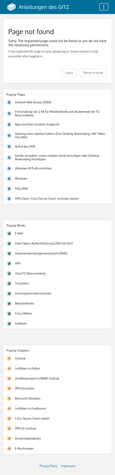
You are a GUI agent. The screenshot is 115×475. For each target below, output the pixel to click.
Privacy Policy (48, 466)
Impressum (68, 466)
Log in (69, 72)
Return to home (93, 72)
